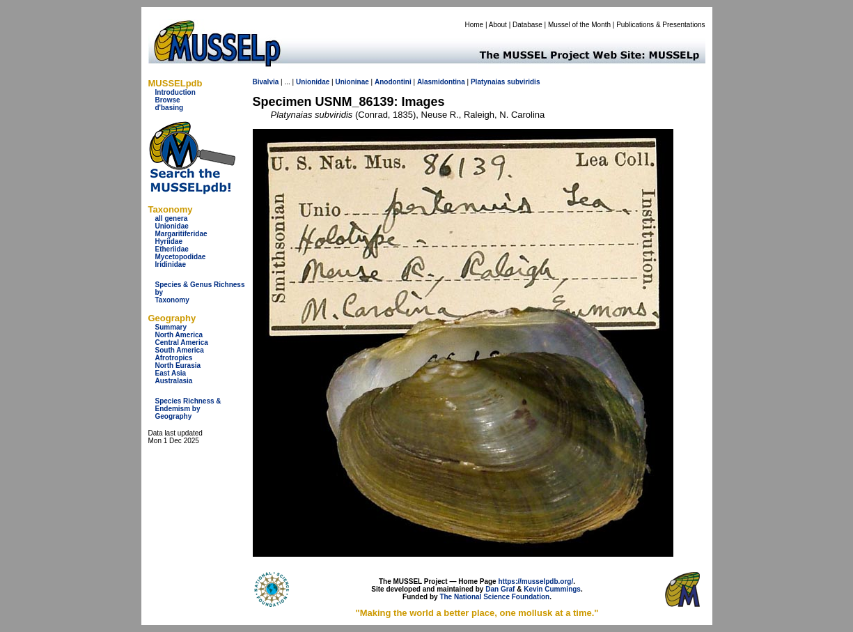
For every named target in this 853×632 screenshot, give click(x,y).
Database (527, 25)
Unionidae (172, 226)
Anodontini (393, 82)
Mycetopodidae (180, 257)
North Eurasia (178, 365)
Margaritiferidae (181, 234)
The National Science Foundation (494, 597)
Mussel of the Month (579, 25)
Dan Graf (500, 589)
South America (179, 350)
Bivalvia (266, 82)
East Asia (171, 373)
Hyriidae (168, 241)
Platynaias (488, 82)
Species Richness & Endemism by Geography (188, 408)
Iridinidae (170, 264)
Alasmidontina (441, 82)
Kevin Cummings (552, 589)
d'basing (169, 107)
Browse (167, 100)
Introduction (175, 92)
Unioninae (351, 82)
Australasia (174, 381)
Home (473, 25)
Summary (171, 327)
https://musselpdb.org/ (535, 581)
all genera (171, 218)
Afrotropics (174, 358)
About (498, 25)
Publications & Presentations (660, 25)
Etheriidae (172, 249)
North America (179, 335)
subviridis (523, 82)
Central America (181, 342)
